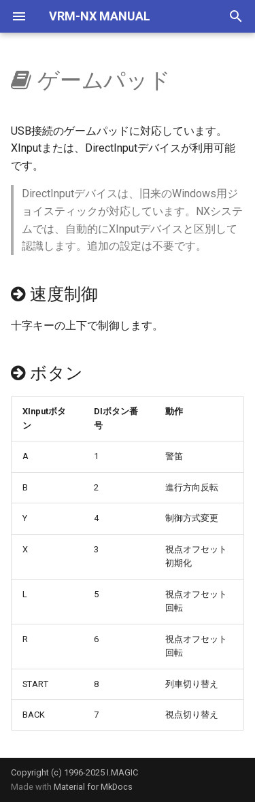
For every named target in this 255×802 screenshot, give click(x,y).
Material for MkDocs (93, 787)
